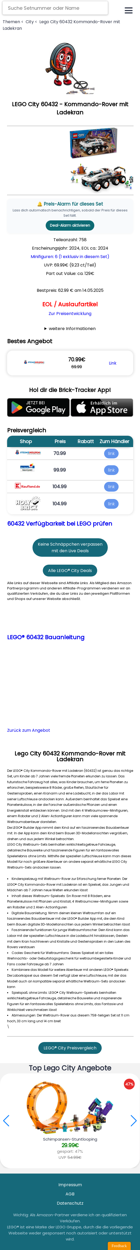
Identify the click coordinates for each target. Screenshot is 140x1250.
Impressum (70, 1185)
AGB (70, 1194)
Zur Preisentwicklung (70, 314)
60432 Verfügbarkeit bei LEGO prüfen (59, 523)
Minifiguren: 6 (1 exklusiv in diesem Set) (70, 257)
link (111, 453)
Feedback (119, 1246)
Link (112, 363)
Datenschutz (70, 1203)
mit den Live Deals (70, 551)
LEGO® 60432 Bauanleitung (46, 637)
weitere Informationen (72, 329)
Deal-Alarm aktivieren (70, 225)
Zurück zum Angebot (28, 730)
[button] (133, 1121)
